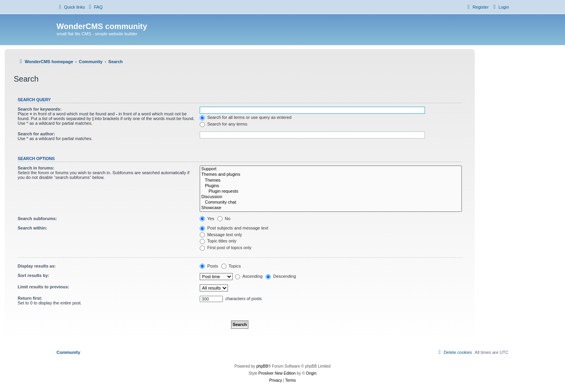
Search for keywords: (40, 109)
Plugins (330, 186)
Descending (281, 276)
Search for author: (36, 133)
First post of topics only (226, 247)
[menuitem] (94, 7)
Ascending (248, 276)
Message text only (221, 234)
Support (330, 169)
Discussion (330, 197)
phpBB (262, 366)
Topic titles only (218, 241)
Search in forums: (36, 168)
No (223, 218)
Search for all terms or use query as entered (246, 117)
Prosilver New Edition (277, 373)
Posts (209, 266)
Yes (207, 218)
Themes (330, 180)
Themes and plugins (330, 174)
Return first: (30, 298)
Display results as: (37, 266)
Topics (231, 266)
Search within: (32, 228)
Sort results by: (33, 275)
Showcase (330, 208)
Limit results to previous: (43, 286)
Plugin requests (330, 191)
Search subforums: (37, 218)
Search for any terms (223, 124)
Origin (311, 373)
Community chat (330, 202)
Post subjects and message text (234, 228)
